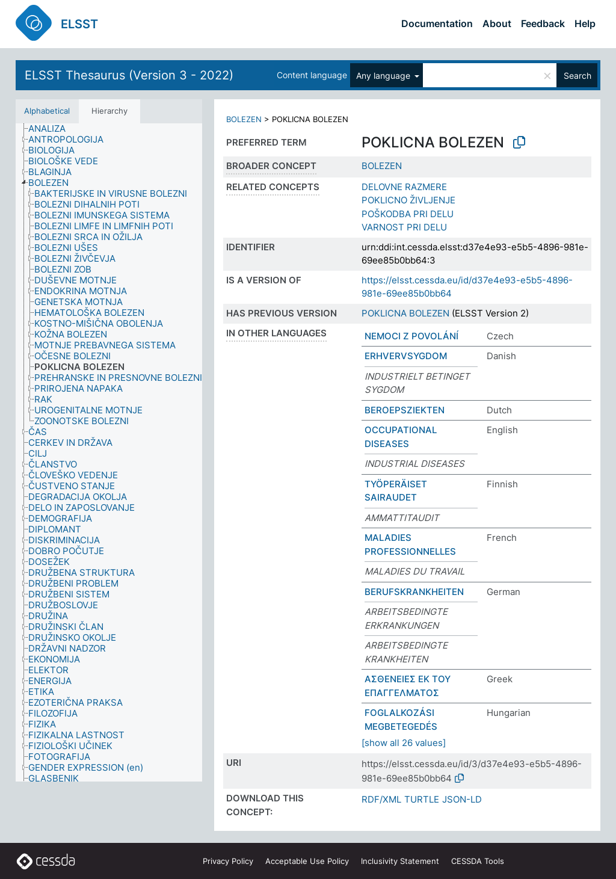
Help (585, 23)
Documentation (437, 23)
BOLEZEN (244, 119)
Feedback (543, 23)
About (496, 23)
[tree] (109, 452)
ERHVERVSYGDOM (406, 356)
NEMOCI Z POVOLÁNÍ (411, 336)
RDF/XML (381, 799)
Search (577, 75)
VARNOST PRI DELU (404, 227)
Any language (384, 75)
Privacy (228, 861)
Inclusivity (400, 861)
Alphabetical (47, 111)
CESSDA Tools (477, 861)
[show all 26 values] (404, 742)
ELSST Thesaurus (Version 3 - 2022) (129, 75)
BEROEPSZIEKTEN (405, 410)
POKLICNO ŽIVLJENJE (408, 200)
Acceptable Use (307, 861)
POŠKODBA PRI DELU (408, 214)
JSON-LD (462, 799)
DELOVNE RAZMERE (404, 187)
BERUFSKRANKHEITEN (414, 591)
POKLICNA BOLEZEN (405, 313)
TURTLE (421, 799)
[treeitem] (52, 128)
